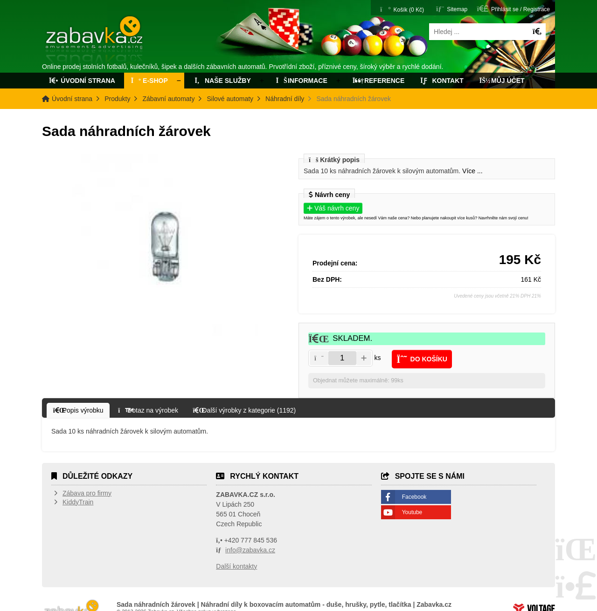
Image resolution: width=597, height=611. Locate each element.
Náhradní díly (284, 98)
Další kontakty (236, 567)
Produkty (117, 98)
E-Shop (149, 80)
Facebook (414, 498)
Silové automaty (230, 98)
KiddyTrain (77, 503)
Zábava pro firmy (86, 494)
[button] (513, 8)
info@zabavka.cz (250, 551)
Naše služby (222, 80)
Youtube (412, 513)
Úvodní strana (95, 41)
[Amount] (342, 358)
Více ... (472, 171)
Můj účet (502, 80)
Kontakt (442, 80)
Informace (301, 80)
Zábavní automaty (168, 98)
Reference (379, 80)
